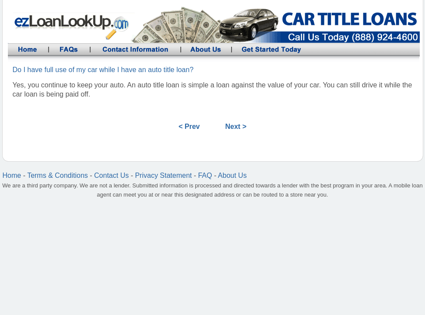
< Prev (189, 126)
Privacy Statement (163, 175)
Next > (235, 126)
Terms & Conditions (57, 175)
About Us (232, 175)
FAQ (205, 175)
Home (12, 175)
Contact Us (111, 175)
